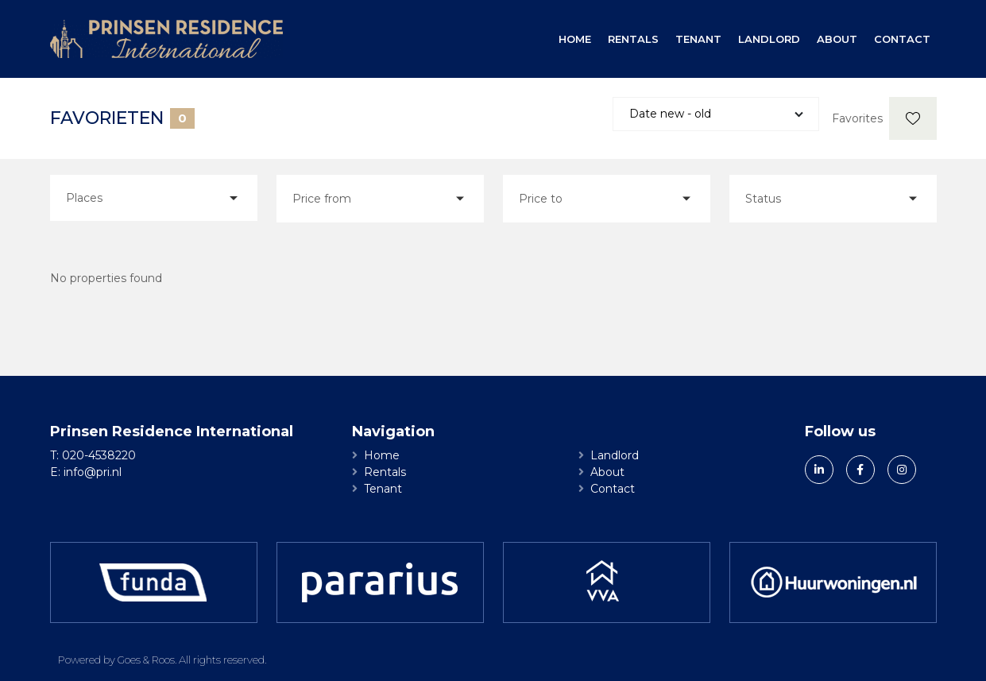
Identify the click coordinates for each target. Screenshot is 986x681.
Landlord (769, 39)
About (837, 39)
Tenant (698, 39)
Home (575, 39)
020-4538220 (99, 455)
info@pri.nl (93, 472)
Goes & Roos (146, 659)
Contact (902, 39)
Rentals (633, 39)
